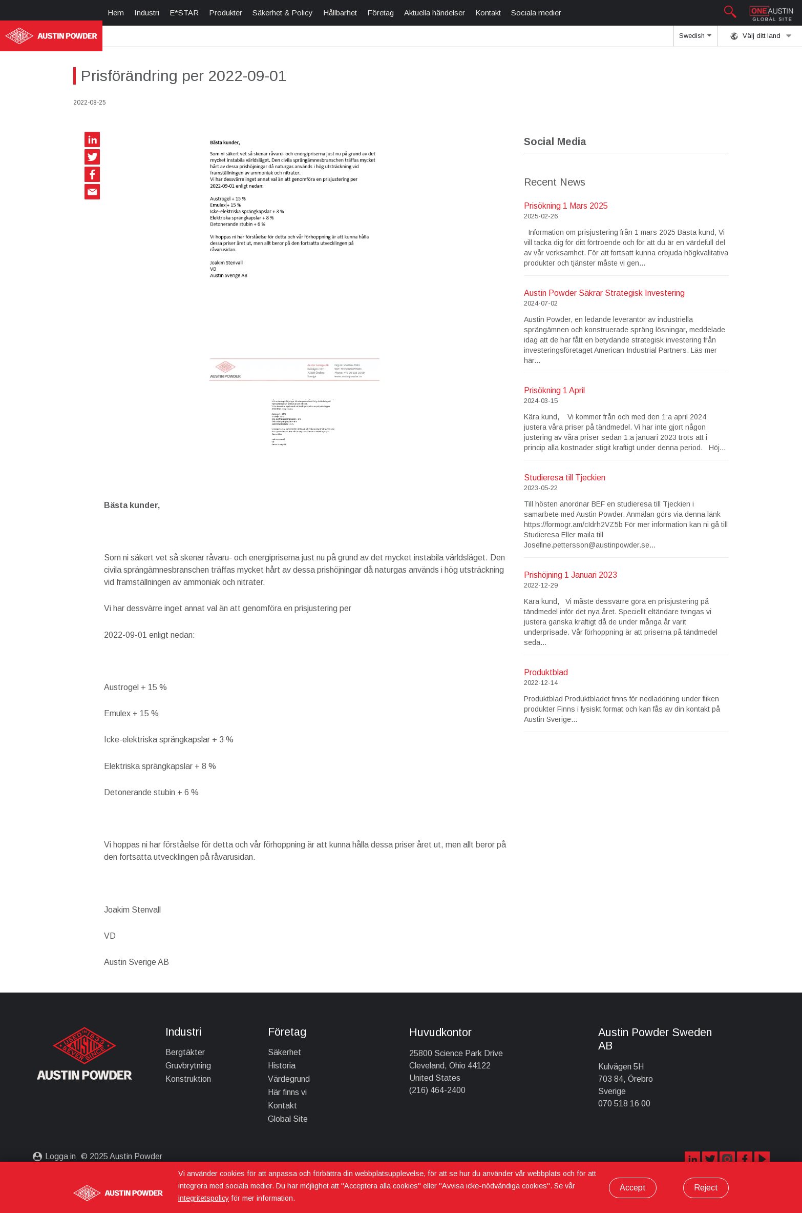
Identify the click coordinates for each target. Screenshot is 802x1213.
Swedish (695, 39)
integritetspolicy (203, 1198)
